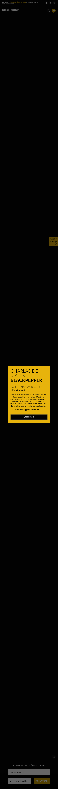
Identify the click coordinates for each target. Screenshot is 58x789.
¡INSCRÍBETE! (29, 417)
